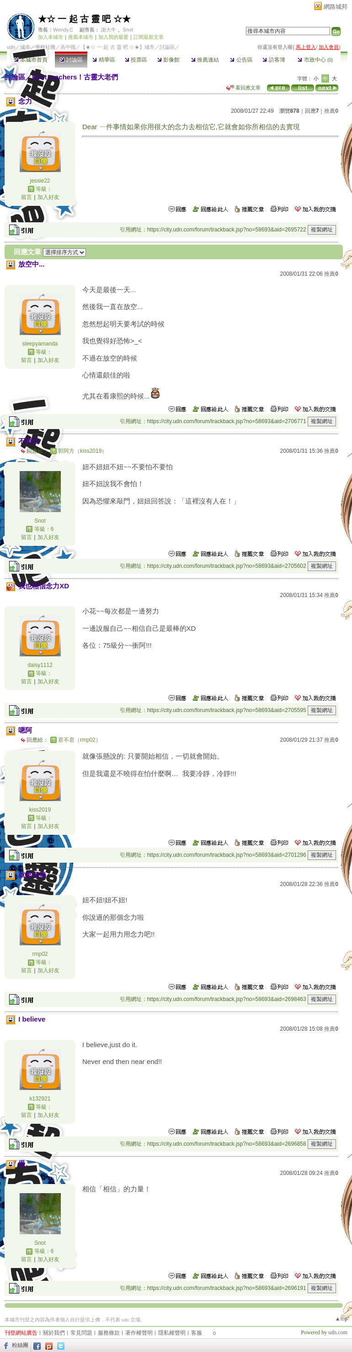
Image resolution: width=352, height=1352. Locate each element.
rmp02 (40, 954)
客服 (196, 1333)
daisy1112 (40, 665)
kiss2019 (40, 810)
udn (11, 47)
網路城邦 (335, 6)
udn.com (337, 1332)
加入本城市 (50, 37)
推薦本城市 (80, 37)
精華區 (103, 60)
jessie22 (40, 181)
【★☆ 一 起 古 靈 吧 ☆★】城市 (117, 47)
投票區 (136, 60)
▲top (341, 1318)
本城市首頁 (31, 60)
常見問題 (81, 1333)
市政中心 (315, 60)
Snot (128, 29)
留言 (26, 197)
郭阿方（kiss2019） (82, 451)
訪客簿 (273, 60)
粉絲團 (20, 1345)
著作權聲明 (139, 1333)
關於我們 (54, 1333)
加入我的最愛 (113, 37)
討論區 (71, 60)
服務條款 (109, 1333)
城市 (25, 47)
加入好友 (48, 197)
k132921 (39, 1098)
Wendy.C (63, 29)
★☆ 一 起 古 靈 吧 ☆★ (84, 19)
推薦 (331, 111)
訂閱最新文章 (148, 37)
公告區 (241, 60)
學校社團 (45, 47)
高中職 (67, 47)
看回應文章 (243, 87)
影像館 (168, 60)
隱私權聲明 (172, 1333)
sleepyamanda (40, 344)
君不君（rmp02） (79, 740)
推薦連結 (205, 60)
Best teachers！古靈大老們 (75, 77)
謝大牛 (108, 29)
